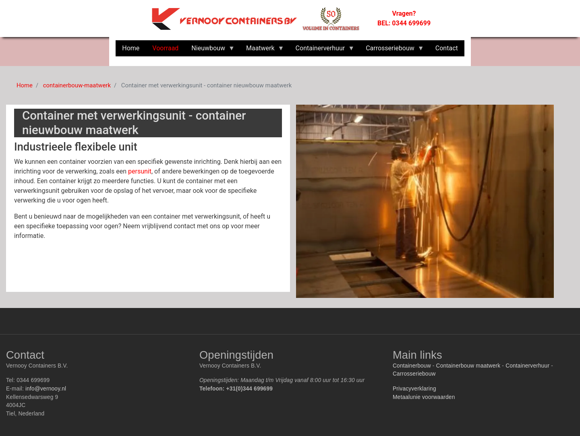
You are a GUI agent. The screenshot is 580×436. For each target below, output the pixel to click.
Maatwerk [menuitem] (262, 50)
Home (25, 85)
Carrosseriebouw (414, 374)
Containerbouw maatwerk (468, 366)
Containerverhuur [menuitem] (322, 50)
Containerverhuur (527, 366)
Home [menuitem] (130, 48)
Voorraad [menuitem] (165, 48)
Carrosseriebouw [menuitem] (391, 50)
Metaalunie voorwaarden (424, 397)
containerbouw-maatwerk (77, 85)
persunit (139, 171)
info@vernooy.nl (45, 389)
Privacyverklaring (414, 389)
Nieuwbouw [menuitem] (210, 50)
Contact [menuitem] (446, 48)
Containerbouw (412, 366)
